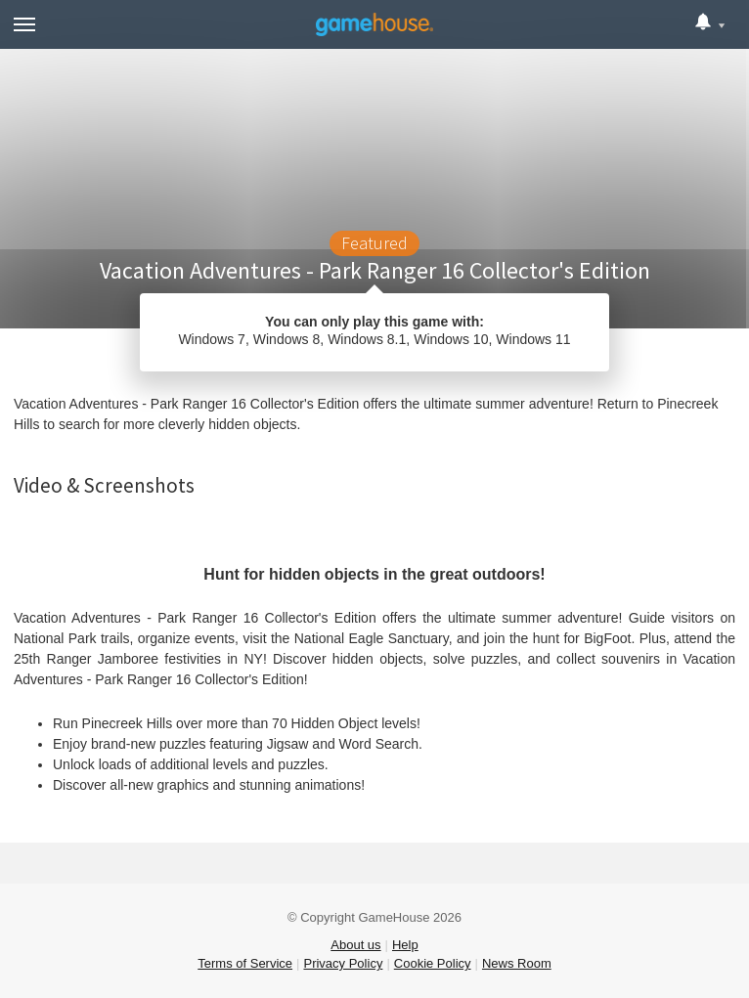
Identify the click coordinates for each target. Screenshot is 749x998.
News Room (516, 963)
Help (405, 944)
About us (355, 944)
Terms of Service (245, 963)
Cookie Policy (432, 963)
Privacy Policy (342, 963)
